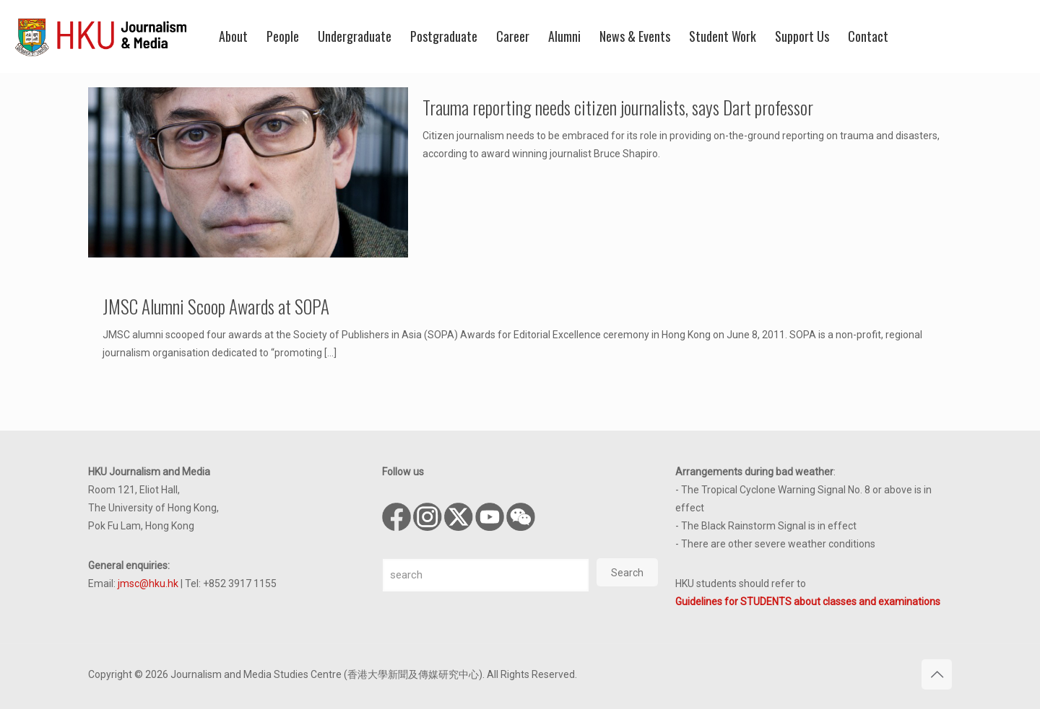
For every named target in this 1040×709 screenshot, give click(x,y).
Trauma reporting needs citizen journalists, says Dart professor (617, 107)
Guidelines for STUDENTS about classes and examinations (807, 601)
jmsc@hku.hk (148, 583)
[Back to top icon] (937, 674)
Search (627, 572)
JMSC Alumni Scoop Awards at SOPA (216, 306)
